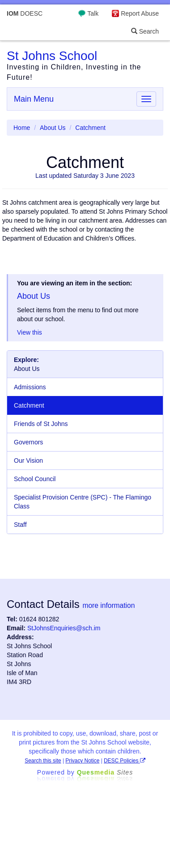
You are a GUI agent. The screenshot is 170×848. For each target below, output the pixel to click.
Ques (105, 772)
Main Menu (34, 99)
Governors (28, 442)
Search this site (43, 761)
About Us (53, 127)
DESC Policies (124, 761)
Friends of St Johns (41, 423)
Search (145, 31)
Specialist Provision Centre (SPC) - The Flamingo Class (82, 502)
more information (108, 605)
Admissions (30, 387)
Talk (92, 13)
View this (29, 332)
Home (21, 127)
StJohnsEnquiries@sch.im (64, 628)
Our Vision (28, 460)
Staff (20, 524)
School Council (34, 478)
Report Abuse (140, 13)
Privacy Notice (82, 761)
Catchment (29, 405)
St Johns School (52, 56)
